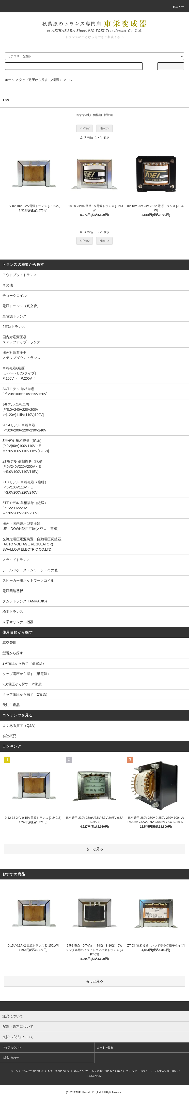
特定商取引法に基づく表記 (107, 1071)
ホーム (10, 80)
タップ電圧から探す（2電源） (40, 80)
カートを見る (105, 1047)
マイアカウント (11, 1047)
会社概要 (9, 736)
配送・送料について (59, 1071)
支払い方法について (33, 1071)
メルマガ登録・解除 (165, 1071)
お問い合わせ (10, 1057)
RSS (90, 1076)
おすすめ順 (83, 115)
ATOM (97, 1076)
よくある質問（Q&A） (19, 725)
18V (70, 80)
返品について (81, 1071)
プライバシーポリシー (138, 1071)
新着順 (108, 115)
